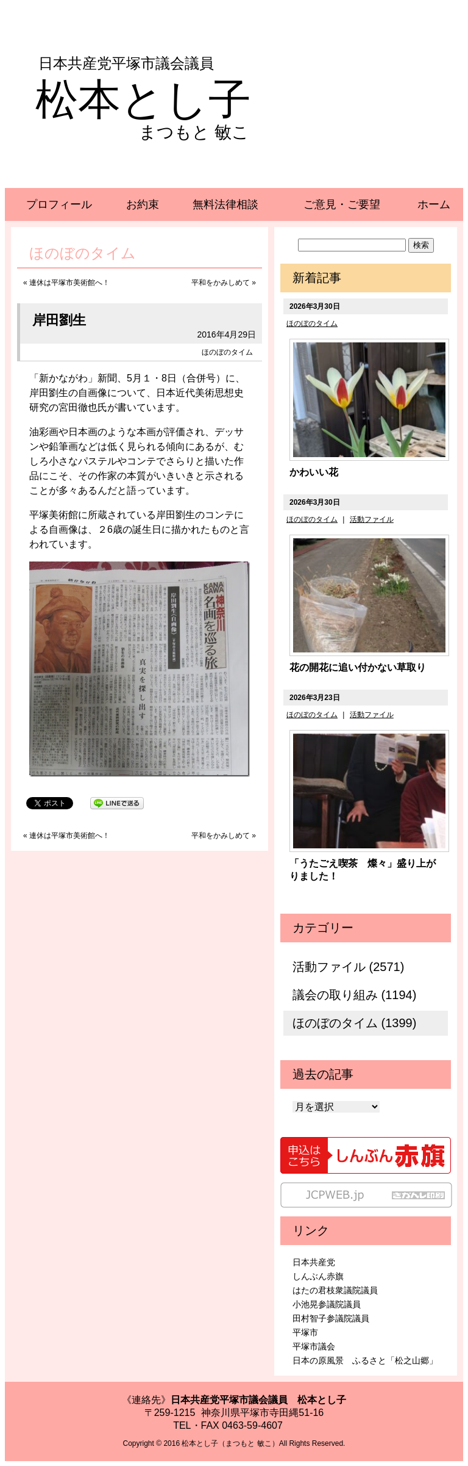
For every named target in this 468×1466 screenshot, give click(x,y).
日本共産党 (313, 1262)
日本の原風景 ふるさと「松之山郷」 (365, 1360)
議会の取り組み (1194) (354, 995)
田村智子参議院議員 (330, 1318)
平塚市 (305, 1332)
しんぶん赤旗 (318, 1276)
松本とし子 (143, 99)
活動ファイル (372, 519)
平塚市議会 (313, 1346)
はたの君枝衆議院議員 (335, 1290)
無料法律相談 (225, 204)
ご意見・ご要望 (341, 204)
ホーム (433, 204)
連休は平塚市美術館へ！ (69, 282)
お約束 (142, 204)
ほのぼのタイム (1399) (354, 1023)
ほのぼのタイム (227, 352)
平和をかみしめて (220, 282)
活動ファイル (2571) (348, 966)
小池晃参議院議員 (326, 1304)
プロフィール (59, 204)
